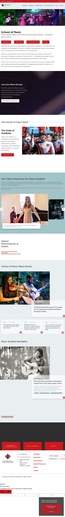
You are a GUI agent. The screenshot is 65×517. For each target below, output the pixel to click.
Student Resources (49, 5)
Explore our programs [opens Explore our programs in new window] (10, 100)
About (56, 5)
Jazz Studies (6, 189)
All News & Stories (7, 416)
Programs (24, 5)
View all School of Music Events (9, 252)
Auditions (19, 42)
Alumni (61, 5)
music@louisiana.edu (25, 459)
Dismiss (51, 511)
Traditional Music (25, 187)
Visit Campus (32, 447)
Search (61, 1)
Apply (46, 42)
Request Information (11, 447)
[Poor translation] (8, 494)
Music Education (42, 187)
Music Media (34, 187)
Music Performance (16, 187)
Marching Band (33, 42)
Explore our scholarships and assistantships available (18, 62)
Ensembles (31, 5)
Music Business (50, 187)
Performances (39, 5)
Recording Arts (59, 187)
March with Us (7, 154)
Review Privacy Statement (51, 507)
